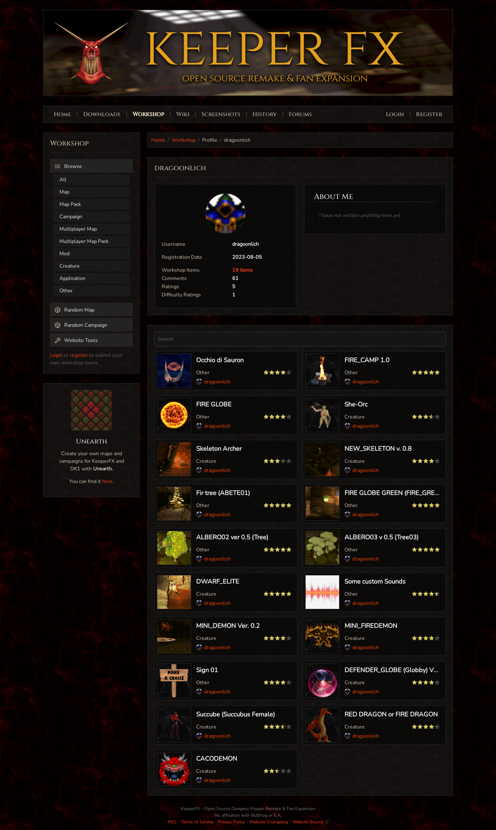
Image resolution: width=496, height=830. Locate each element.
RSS (172, 822)
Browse (68, 166)
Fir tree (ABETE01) (223, 493)
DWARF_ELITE (217, 581)
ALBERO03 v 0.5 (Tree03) (381, 537)
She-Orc (356, 404)
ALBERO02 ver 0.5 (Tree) (232, 537)
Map (64, 192)
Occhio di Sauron (220, 360)
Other (66, 290)
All (62, 179)
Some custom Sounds (375, 581)
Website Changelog (268, 822)
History (264, 114)
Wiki (182, 114)
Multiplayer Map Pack (83, 241)
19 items (242, 270)
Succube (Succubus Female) (235, 714)
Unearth (91, 441)
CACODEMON (216, 758)
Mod (64, 253)
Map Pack (70, 204)
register (79, 355)
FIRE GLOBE (214, 404)
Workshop (148, 114)
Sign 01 (207, 670)
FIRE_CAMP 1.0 (366, 360)
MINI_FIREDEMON (370, 626)
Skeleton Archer (219, 448)
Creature (69, 266)
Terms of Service (197, 822)
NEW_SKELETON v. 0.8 (378, 448)
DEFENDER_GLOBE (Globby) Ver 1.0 (397, 670)
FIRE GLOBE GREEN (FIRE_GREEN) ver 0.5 (405, 493)
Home (62, 114)
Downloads (102, 114)
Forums (300, 114)
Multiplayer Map (78, 229)
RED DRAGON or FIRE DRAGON (391, 714)
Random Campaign (80, 325)
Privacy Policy (231, 822)
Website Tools (76, 340)
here (107, 481)
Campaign (70, 216)
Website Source (310, 822)
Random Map (74, 310)
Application (72, 278)
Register (429, 114)
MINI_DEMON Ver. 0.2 (228, 626)
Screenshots (221, 114)
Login (396, 114)
